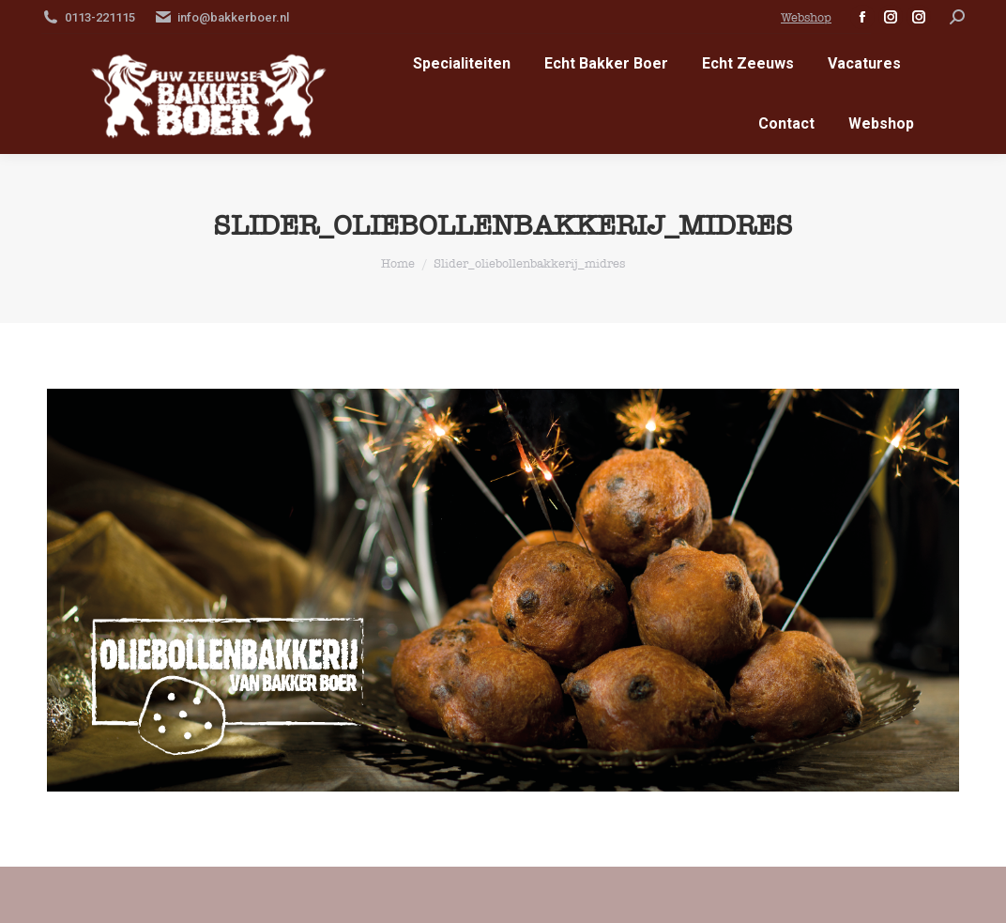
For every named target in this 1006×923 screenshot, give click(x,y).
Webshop (806, 17)
